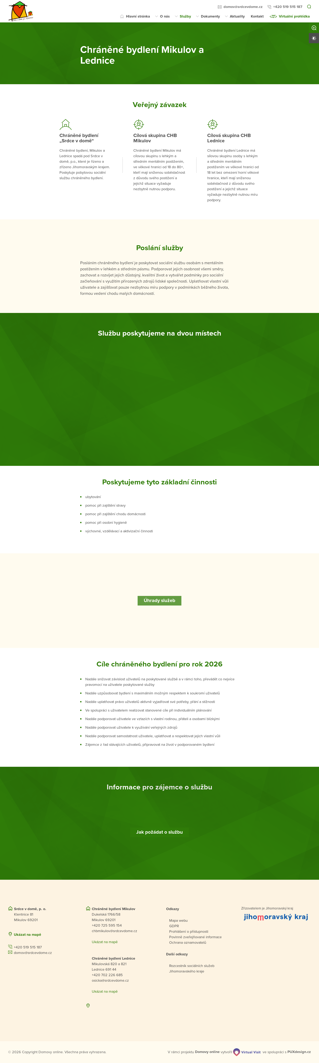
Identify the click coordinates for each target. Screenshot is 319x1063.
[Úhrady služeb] (159, 601)
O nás (165, 16)
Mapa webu (178, 920)
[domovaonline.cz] (207, 1052)
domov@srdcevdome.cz (243, 6)
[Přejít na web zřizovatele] (276, 917)
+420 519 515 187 (287, 6)
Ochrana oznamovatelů (187, 942)
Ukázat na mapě (27, 934)
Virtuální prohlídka (294, 16)
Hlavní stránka (138, 16)
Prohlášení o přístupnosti (188, 931)
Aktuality (237, 16)
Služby (185, 16)
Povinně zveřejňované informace (195, 937)
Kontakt (257, 16)
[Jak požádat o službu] (159, 832)
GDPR (174, 926)
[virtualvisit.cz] (247, 1052)
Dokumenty (210, 16)
